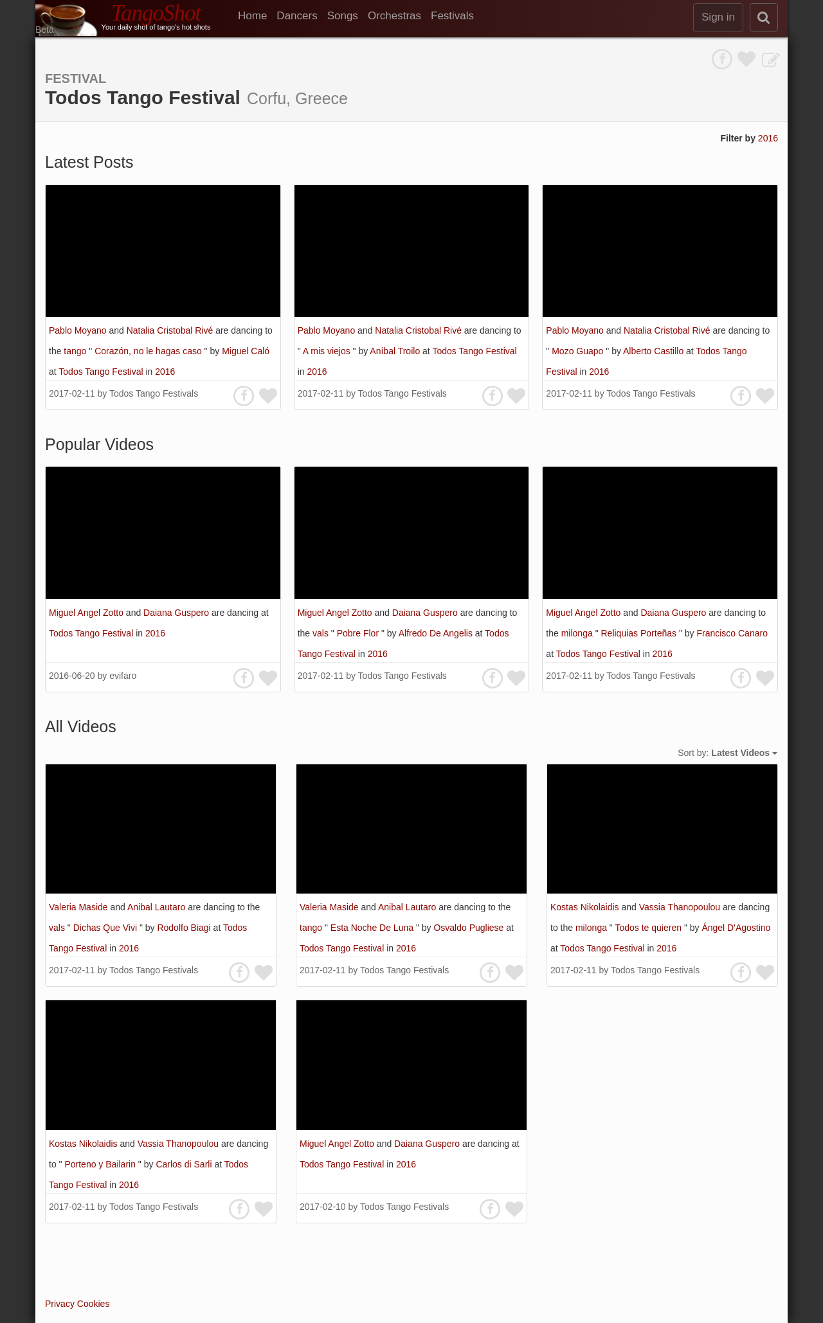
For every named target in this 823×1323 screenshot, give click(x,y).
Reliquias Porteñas (639, 633)
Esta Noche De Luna (373, 928)
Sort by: (727, 753)
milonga (578, 633)
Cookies (93, 1304)
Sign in (718, 17)
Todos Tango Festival (102, 371)
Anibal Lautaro (157, 907)
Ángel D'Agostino (735, 928)
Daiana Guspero (177, 613)
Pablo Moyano (79, 330)
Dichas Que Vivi (106, 928)
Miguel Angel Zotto (87, 613)
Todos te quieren (649, 928)
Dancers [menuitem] (296, 16)
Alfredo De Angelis (437, 633)
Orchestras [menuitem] (394, 16)
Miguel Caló (245, 351)
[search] (764, 17)
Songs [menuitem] (342, 16)
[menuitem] (257, 16)
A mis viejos (328, 351)
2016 (768, 138)
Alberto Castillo (654, 351)
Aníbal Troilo (396, 351)
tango (76, 351)
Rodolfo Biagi (185, 928)
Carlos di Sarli (185, 1164)
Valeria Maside (79, 907)
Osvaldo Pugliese (469, 928)
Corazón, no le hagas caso (149, 351)
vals (321, 633)
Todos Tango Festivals (153, 393)
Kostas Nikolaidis (586, 907)
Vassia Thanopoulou (681, 907)
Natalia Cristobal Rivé (171, 330)
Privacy (60, 1304)
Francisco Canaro (732, 633)
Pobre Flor (359, 633)
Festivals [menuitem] (452, 16)
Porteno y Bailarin (101, 1164)
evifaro (122, 675)
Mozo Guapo (579, 351)
